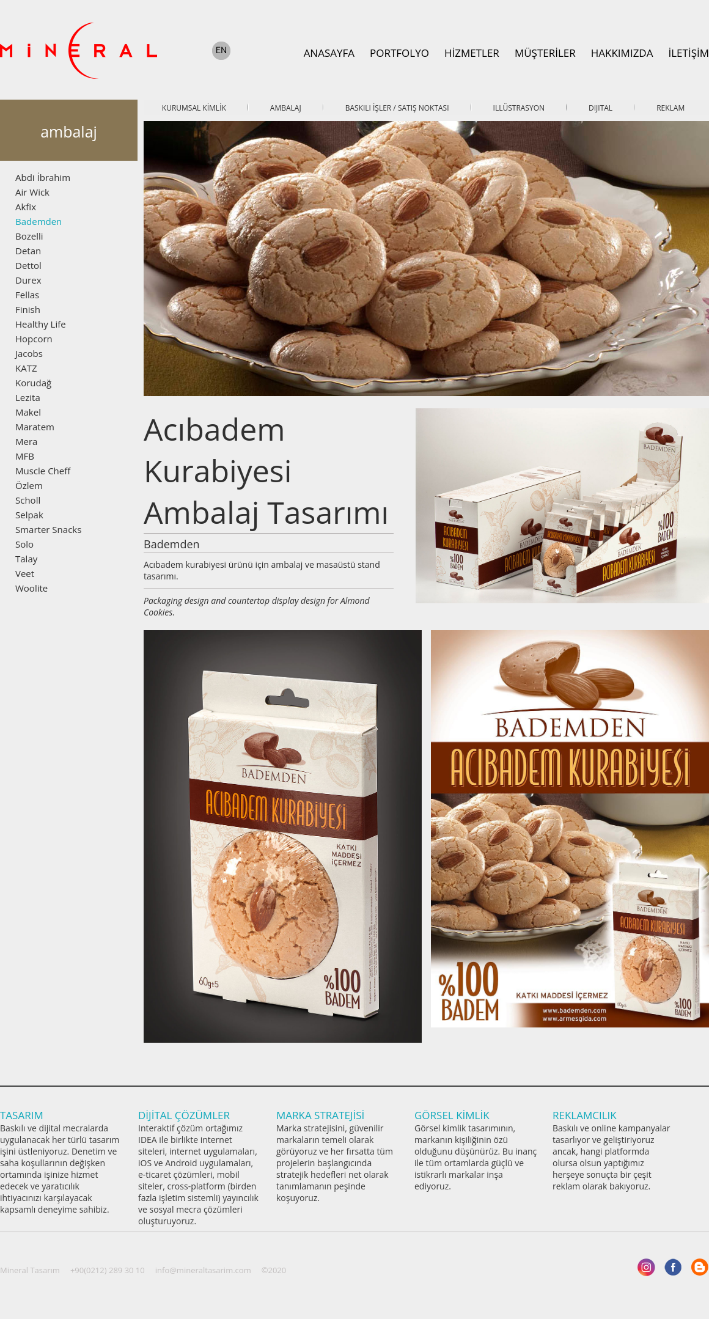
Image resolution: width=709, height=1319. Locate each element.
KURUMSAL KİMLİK (194, 108)
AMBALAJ (285, 108)
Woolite (31, 588)
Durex (28, 280)
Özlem (29, 485)
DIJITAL (600, 108)
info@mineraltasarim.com (203, 1270)
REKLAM (670, 108)
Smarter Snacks (48, 529)
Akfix (25, 206)
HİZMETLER (471, 53)
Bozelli (29, 236)
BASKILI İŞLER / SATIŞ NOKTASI (397, 108)
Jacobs (29, 353)
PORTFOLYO (399, 53)
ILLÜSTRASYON (519, 108)
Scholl (27, 500)
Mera (26, 441)
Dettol (28, 265)
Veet (24, 573)
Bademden (38, 221)
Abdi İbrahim (42, 177)
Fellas (27, 294)
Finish (27, 309)
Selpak (29, 515)
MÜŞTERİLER (545, 53)
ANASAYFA (329, 53)
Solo (24, 544)
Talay (26, 559)
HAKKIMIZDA (622, 53)
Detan (28, 250)
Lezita (27, 397)
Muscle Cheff (42, 471)
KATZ (26, 368)
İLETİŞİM (688, 53)
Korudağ (33, 383)
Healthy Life (40, 324)
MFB (24, 456)
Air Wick (32, 192)
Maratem (34, 427)
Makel (28, 412)
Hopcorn (34, 339)
